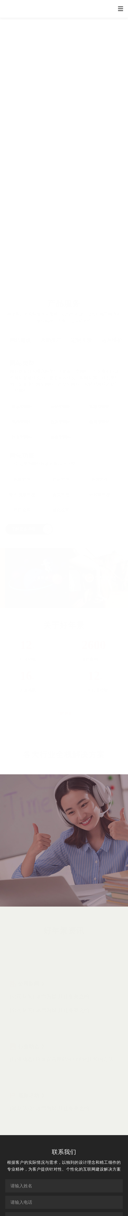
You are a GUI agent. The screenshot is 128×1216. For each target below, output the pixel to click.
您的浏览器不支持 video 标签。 (64, 148)
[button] (76, 232)
